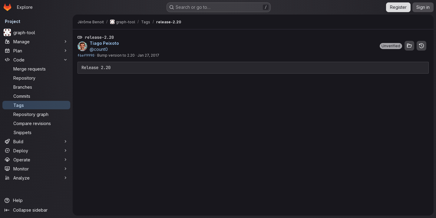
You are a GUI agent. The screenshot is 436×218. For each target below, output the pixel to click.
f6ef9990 (86, 55)
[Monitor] (36, 168)
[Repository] (36, 78)
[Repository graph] (36, 114)
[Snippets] (36, 132)
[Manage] (36, 41)
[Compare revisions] (36, 123)
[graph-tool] (36, 32)
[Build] (36, 141)
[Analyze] (36, 177)
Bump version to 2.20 (116, 55)
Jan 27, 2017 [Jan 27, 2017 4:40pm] (148, 55)
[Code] (36, 59)
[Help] (36, 200)
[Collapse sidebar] (36, 210)
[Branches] (36, 87)
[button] (391, 46)
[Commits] (36, 96)
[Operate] (36, 159)
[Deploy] (36, 150)
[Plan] (36, 50)
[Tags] (36, 105)
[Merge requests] (36, 68)
